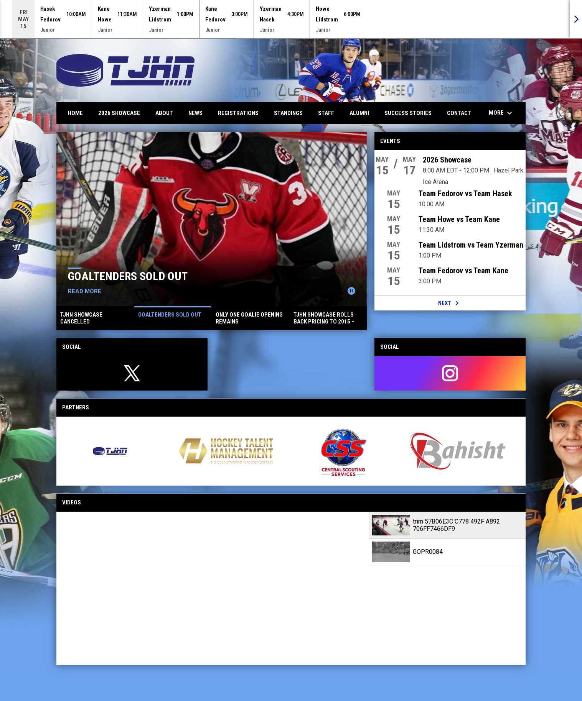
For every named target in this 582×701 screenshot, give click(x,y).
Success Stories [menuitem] (408, 113)
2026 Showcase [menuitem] (119, 113)
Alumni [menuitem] (359, 113)
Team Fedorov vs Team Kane (463, 270)
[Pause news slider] (351, 291)
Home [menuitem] (75, 113)
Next (450, 303)
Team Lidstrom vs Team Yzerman (471, 245)
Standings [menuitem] (288, 113)
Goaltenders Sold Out (128, 276)
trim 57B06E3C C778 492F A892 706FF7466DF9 (456, 525)
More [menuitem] (501, 113)
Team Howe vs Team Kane (459, 219)
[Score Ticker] (291, 19)
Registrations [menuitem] (238, 113)
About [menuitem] (164, 113)
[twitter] (132, 373)
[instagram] (450, 373)
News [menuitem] (195, 113)
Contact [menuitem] (459, 113)
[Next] (576, 19)
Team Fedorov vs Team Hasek (465, 193)
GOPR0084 (428, 551)
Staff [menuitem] (326, 113)
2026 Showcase (447, 160)
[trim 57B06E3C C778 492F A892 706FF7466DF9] (212, 588)
